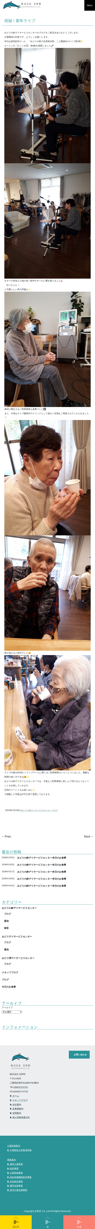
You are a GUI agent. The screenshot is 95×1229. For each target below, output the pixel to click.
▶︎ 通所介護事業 (15, 1164)
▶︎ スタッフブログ (19, 1100)
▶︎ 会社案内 (15, 1104)
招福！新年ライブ (20, 20)
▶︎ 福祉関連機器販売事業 (19, 1177)
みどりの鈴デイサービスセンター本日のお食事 (41, 857)
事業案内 (11, 1160)
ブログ (55, 810)
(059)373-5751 (21, 1087)
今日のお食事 (9, 986)
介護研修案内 (13, 1146)
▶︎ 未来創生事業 (15, 1181)
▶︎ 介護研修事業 (15, 1173)
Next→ (88, 836)
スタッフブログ (10, 972)
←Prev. (7, 836)
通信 (6, 921)
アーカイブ (7, 1007)
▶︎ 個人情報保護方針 (20, 1117)
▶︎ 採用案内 (15, 1113)
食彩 (6, 928)
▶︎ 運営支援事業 (15, 1185)
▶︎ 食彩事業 (13, 1168)
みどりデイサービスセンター (17, 936)
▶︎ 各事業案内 (17, 1108)
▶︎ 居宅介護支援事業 (17, 1190)
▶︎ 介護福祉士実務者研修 (19, 1150)
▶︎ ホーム (14, 1096)
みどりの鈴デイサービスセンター (36, 810)
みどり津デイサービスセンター (18, 958)
